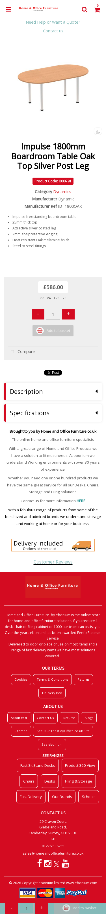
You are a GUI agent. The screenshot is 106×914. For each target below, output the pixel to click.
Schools (89, 796)
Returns (83, 679)
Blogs (89, 718)
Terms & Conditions (52, 679)
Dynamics (62, 191)
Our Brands (62, 796)
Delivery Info (52, 693)
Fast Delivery (31, 796)
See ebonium (52, 744)
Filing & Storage (78, 781)
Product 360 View (80, 765)
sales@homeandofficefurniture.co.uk (53, 853)
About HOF (19, 718)
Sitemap (20, 731)
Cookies (20, 679)
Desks (49, 781)
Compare (21, 352)
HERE (81, 500)
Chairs (28, 781)
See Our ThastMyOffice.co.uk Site (63, 731)
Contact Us (45, 718)
